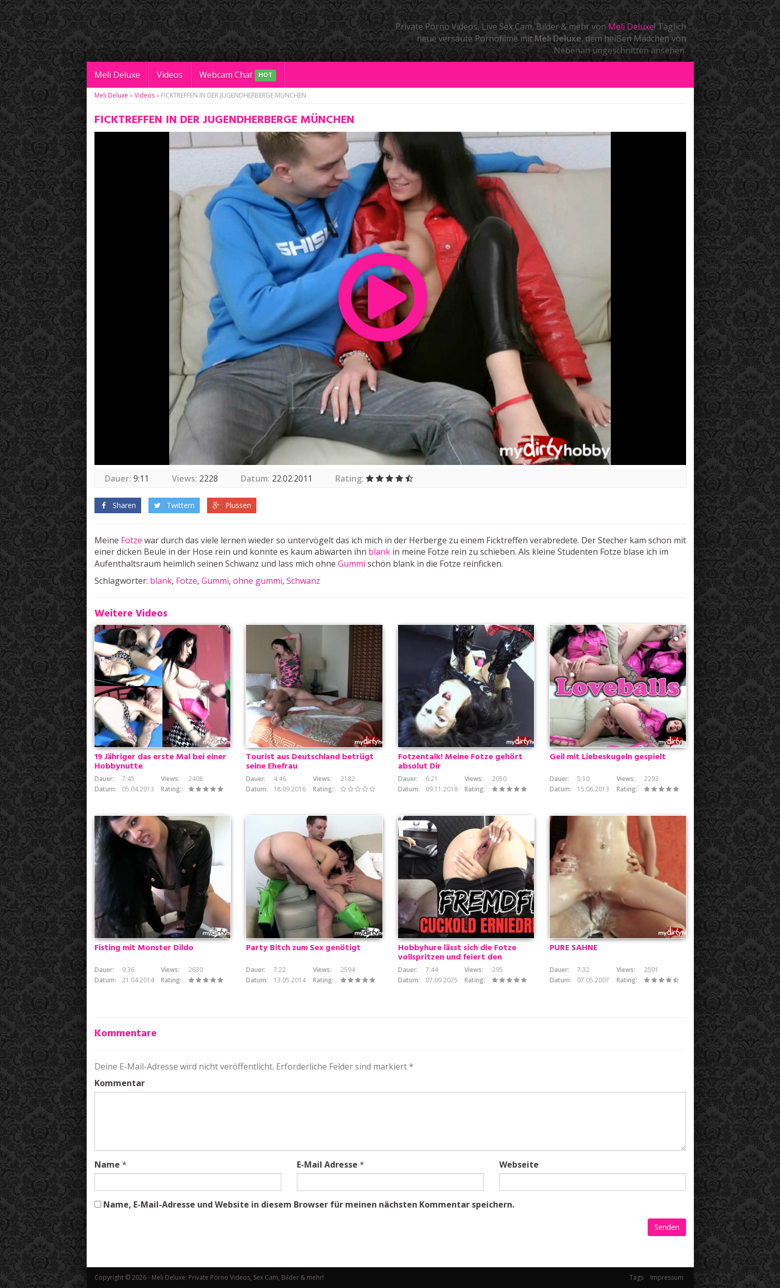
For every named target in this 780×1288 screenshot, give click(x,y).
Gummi (351, 563)
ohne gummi (257, 580)
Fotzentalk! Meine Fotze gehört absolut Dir (460, 761)
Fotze (131, 540)
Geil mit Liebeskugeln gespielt (608, 757)
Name (107, 1164)
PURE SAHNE (573, 948)
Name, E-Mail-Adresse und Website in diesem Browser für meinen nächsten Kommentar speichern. (308, 1204)
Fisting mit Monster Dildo (144, 948)
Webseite (519, 1164)
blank (379, 551)
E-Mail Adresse (327, 1164)
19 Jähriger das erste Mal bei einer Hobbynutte (160, 761)
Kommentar (119, 1083)
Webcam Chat (237, 75)
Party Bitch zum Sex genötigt (303, 948)
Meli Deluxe (631, 26)
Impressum (666, 1277)
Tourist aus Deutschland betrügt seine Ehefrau (310, 761)
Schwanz (303, 580)
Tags (637, 1277)
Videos (170, 74)
